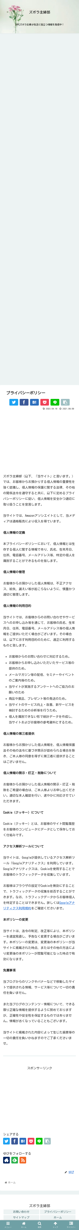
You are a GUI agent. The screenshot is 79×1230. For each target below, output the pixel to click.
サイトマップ (21, 1217)
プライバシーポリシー (57, 1211)
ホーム (58, 1217)
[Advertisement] (39, 440)
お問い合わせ (21, 1211)
